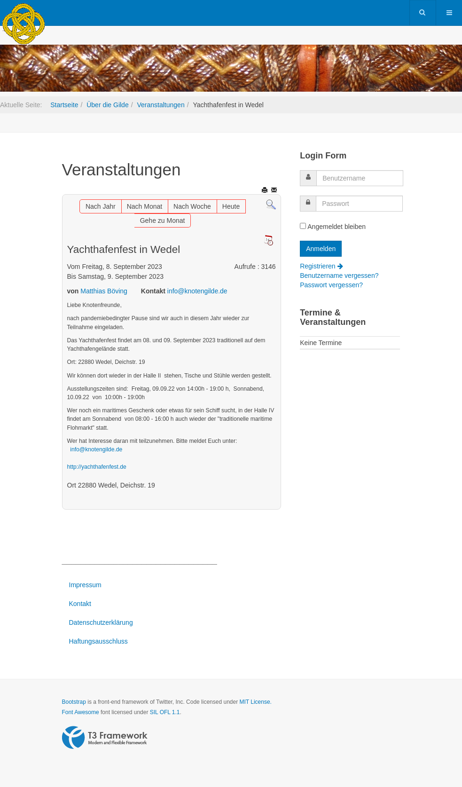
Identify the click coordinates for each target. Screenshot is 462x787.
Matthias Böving (103, 291)
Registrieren (321, 266)
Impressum (85, 585)
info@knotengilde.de (197, 291)
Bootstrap (74, 702)
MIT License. (255, 702)
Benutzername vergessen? (339, 275)
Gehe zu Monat (162, 220)
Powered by (105, 737)
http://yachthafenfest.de (96, 467)
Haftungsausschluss (98, 641)
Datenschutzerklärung (101, 622)
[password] (359, 204)
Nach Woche (192, 206)
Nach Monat (144, 206)
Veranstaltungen (160, 105)
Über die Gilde (107, 105)
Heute (231, 206)
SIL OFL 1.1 (165, 712)
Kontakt (80, 603)
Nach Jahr (101, 206)
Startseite (64, 105)
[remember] (303, 226)
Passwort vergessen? (331, 285)
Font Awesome (80, 712)
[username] (359, 178)
